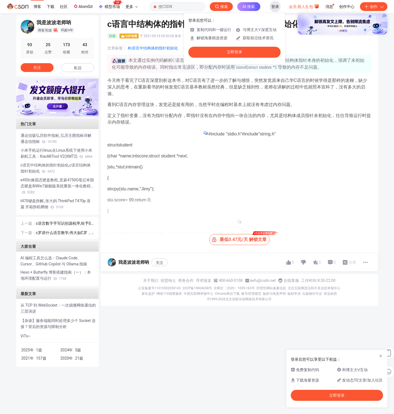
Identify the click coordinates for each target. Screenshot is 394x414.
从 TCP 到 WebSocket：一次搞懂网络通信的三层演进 (58, 308)
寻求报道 (203, 280)
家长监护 (148, 294)
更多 (131, 6)
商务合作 (186, 280)
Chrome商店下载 (227, 294)
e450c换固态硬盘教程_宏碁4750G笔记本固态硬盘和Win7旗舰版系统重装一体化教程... (57, 186)
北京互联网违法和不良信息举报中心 (314, 288)
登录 (275, 6)
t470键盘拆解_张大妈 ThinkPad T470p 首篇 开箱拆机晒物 (56, 204)
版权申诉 (294, 294)
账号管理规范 (251, 294)
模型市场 (110, 5)
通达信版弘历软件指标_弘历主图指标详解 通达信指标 (56, 138)
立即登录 (234, 52)
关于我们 (150, 280)
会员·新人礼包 (304, 6)
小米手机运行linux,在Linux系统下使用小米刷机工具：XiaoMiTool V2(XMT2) (57, 153)
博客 (37, 6)
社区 (64, 6)
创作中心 (346, 6)
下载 (50, 6)
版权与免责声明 (274, 294)
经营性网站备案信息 (271, 288)
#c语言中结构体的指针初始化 (153, 48)
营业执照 (330, 294)
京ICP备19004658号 (197, 288)
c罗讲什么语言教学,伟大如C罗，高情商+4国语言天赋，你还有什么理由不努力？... (65, 233)
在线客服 (291, 280)
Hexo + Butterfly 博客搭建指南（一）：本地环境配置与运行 (56, 275)
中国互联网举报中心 (198, 294)
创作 (374, 6)
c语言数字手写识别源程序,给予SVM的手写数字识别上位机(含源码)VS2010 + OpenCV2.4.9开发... (64, 223)
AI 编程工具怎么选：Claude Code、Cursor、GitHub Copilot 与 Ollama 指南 (54, 261)
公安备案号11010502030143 (159, 288)
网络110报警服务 (169, 294)
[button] (53, 112)
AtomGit (83, 6)
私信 (78, 68)
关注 (159, 262)
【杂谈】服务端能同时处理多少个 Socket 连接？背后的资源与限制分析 (58, 323)
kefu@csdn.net (263, 280)
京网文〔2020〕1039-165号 (234, 288)
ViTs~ (26, 336)
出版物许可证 (312, 294)
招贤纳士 (168, 280)
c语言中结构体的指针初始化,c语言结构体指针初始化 (56, 168)
